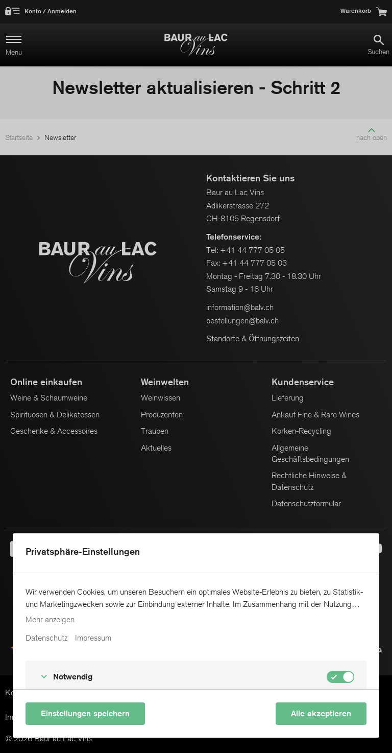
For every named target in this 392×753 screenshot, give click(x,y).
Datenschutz (46, 638)
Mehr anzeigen (50, 620)
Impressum (93, 638)
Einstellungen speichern (85, 713)
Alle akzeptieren (321, 713)
